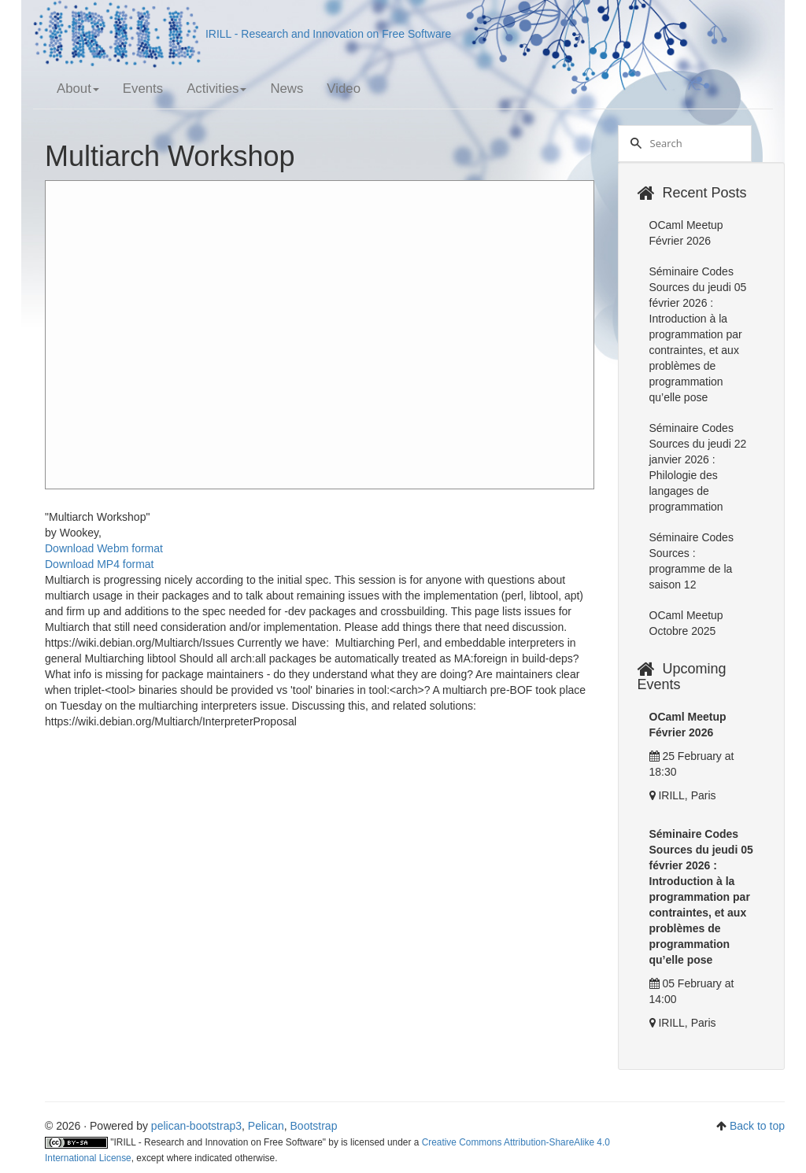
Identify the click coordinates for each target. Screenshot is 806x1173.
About (78, 88)
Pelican (266, 1126)
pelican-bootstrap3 (196, 1126)
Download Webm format (104, 548)
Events (143, 88)
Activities (216, 88)
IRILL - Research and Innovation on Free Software (242, 34)
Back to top (757, 1126)
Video (343, 88)
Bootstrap (314, 1126)
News (286, 88)
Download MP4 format (99, 564)
